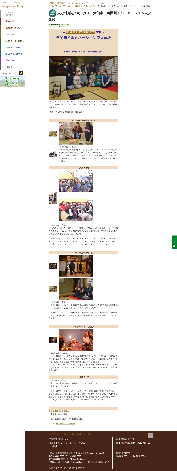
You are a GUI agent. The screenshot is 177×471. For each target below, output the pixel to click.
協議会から (9, 60)
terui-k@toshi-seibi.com (65, 424)
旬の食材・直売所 (12, 28)
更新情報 (15, 14)
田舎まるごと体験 (12, 47)
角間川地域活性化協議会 (80, 32)
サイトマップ (56, 434)
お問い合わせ (10, 67)
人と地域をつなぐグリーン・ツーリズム (87, 3)
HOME (51, 3)
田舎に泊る (9, 34)
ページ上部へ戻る (150, 435)
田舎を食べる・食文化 (14, 41)
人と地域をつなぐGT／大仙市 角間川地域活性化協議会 (71, 6)
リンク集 (70, 434)
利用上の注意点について (88, 434)
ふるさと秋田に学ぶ (13, 54)
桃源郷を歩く (10, 21)
